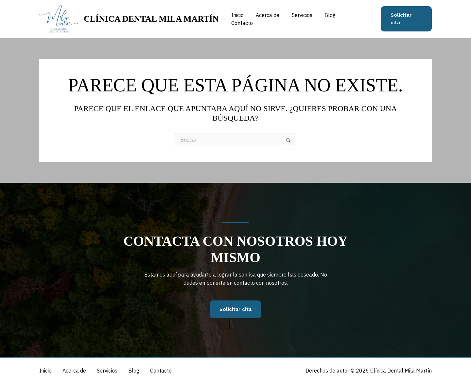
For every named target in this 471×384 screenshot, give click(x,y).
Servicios (304, 18)
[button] (406, 19)
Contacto (357, 18)
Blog (330, 18)
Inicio (243, 18)
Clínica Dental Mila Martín (151, 19)
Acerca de (272, 18)
